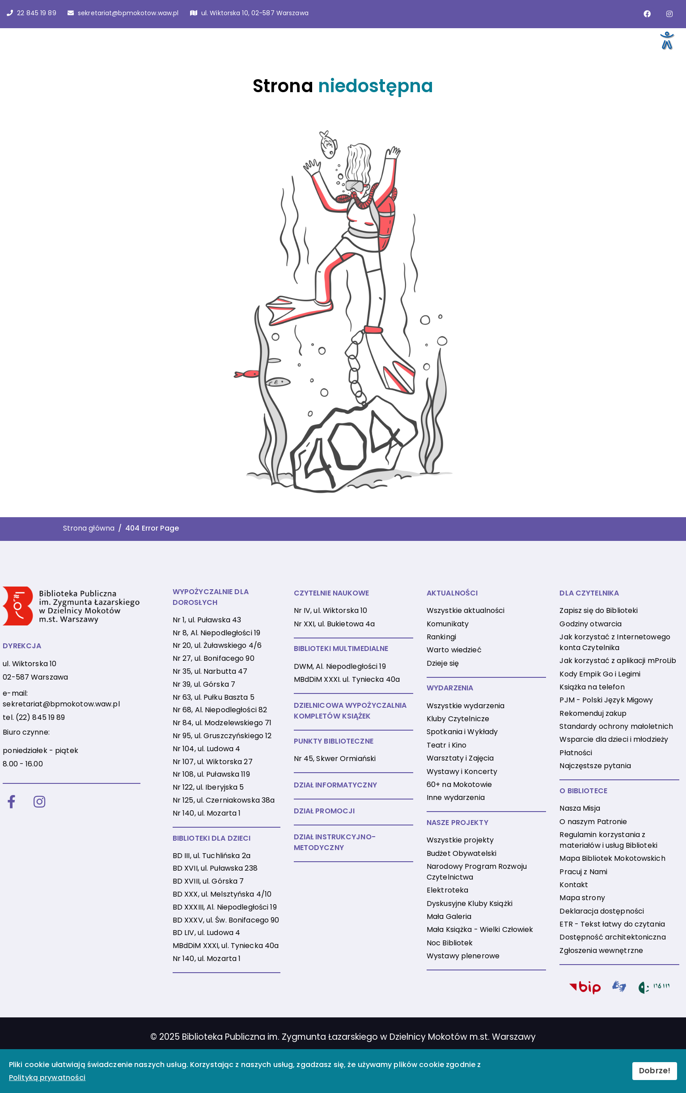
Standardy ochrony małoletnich (616, 726)
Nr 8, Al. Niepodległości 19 (216, 633)
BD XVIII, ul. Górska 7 (208, 881)
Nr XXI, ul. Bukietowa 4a (334, 624)
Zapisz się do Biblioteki (598, 610)
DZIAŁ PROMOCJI (324, 811)
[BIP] (585, 989)
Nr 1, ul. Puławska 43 (207, 620)
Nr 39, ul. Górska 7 (204, 684)
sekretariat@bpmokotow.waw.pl (61, 704)
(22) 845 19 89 (40, 717)
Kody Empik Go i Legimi (599, 674)
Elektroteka (447, 890)
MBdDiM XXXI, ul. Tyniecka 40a (226, 945)
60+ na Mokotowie (459, 784)
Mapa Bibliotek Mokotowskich (612, 858)
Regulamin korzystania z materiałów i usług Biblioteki (608, 840)
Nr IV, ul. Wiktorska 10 (331, 610)
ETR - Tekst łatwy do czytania (612, 924)
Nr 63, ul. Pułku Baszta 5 (213, 697)
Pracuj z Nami (583, 872)
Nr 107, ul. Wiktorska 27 (213, 762)
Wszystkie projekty (460, 840)
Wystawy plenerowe (463, 956)
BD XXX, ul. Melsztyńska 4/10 (222, 894)
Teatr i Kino (446, 745)
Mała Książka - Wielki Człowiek (480, 929)
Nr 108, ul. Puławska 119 (211, 774)
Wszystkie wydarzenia (465, 706)
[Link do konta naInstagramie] (669, 13)
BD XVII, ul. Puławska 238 (215, 868)
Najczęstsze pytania (595, 766)
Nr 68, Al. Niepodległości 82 (220, 710)
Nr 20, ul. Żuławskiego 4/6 (217, 645)
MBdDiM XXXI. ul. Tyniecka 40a (347, 679)
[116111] (654, 989)
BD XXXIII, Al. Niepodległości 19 (225, 907)
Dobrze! (654, 1070)
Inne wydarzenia (456, 797)
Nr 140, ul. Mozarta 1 (207, 813)
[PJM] (619, 988)
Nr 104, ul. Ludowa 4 (206, 749)
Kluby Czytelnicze (458, 719)
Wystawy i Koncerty (462, 771)
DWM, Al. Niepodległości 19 (340, 666)
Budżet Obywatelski (461, 853)
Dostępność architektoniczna (612, 937)
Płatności (575, 753)
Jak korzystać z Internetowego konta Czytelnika (614, 642)
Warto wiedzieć (454, 650)
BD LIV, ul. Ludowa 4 (206, 932)
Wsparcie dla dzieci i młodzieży (613, 739)
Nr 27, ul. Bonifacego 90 (213, 658)
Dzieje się (443, 663)
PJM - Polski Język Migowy (606, 700)
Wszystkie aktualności (466, 610)
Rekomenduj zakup (593, 713)
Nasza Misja (579, 808)
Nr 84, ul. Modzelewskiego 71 (222, 723)
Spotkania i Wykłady (462, 732)
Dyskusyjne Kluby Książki (469, 903)
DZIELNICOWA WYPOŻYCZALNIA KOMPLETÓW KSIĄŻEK (350, 710)
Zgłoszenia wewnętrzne (601, 950)
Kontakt (573, 885)
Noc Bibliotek (450, 943)
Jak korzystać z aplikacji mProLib (617, 660)
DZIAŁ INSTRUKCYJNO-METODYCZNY (335, 842)
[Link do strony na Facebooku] (647, 13)
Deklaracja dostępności (601, 911)
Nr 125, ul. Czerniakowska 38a (224, 800)
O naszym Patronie (593, 822)
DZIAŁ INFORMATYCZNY (335, 785)
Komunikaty (448, 624)
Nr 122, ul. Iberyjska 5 (208, 787)
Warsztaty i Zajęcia (460, 758)
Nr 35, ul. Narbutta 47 (210, 671)
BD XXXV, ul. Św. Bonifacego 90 (226, 920)
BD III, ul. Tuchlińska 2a (211, 856)
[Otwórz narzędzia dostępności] (666, 40)
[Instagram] (39, 802)
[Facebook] (11, 802)
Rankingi (441, 637)
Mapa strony (582, 898)
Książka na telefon (591, 687)
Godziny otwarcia (590, 624)
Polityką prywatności (47, 1077)
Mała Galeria (449, 916)
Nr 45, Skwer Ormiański (335, 758)
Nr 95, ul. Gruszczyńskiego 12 (222, 736)
